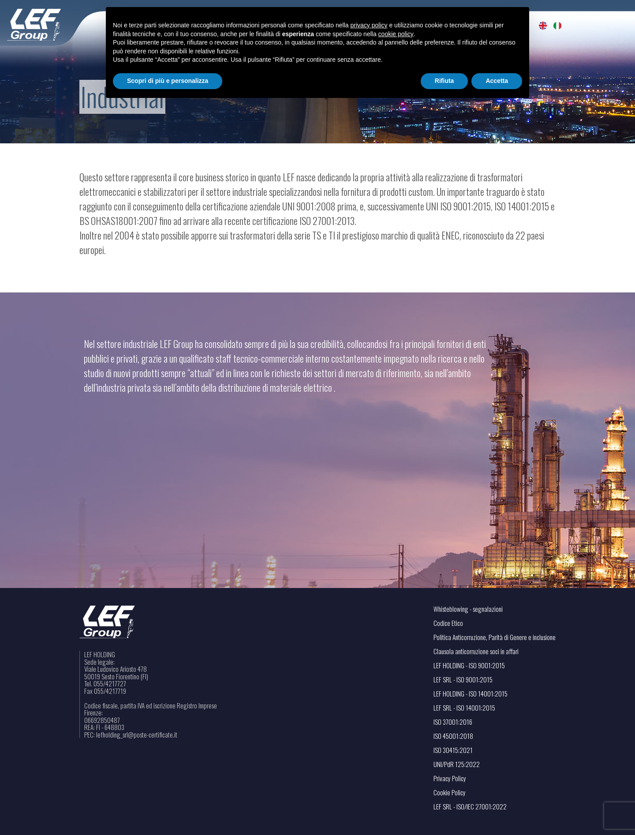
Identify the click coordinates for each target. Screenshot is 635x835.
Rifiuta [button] (444, 80)
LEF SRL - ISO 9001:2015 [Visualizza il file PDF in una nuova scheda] (463, 679)
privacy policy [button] (369, 25)
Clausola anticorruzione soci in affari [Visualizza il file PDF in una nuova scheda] (476, 651)
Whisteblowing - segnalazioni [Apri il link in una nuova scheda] (468, 609)
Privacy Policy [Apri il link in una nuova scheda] (449, 778)
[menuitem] (543, 25)
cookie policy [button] (396, 33)
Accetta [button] (497, 80)
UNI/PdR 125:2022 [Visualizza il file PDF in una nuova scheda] (456, 764)
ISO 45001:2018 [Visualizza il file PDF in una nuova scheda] (453, 736)
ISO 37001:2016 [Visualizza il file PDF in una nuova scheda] (452, 722)
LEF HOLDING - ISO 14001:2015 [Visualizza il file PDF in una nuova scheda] (470, 693)
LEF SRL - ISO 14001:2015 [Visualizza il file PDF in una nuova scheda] (464, 707)
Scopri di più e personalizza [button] (167, 80)
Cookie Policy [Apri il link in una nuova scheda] (449, 792)
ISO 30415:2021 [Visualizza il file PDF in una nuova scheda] (453, 750)
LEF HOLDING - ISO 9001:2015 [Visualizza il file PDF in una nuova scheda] (469, 665)
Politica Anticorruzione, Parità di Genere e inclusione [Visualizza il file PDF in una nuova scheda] (494, 637)
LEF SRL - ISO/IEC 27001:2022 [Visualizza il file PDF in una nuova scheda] (470, 806)
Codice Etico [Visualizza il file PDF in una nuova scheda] (448, 623)
